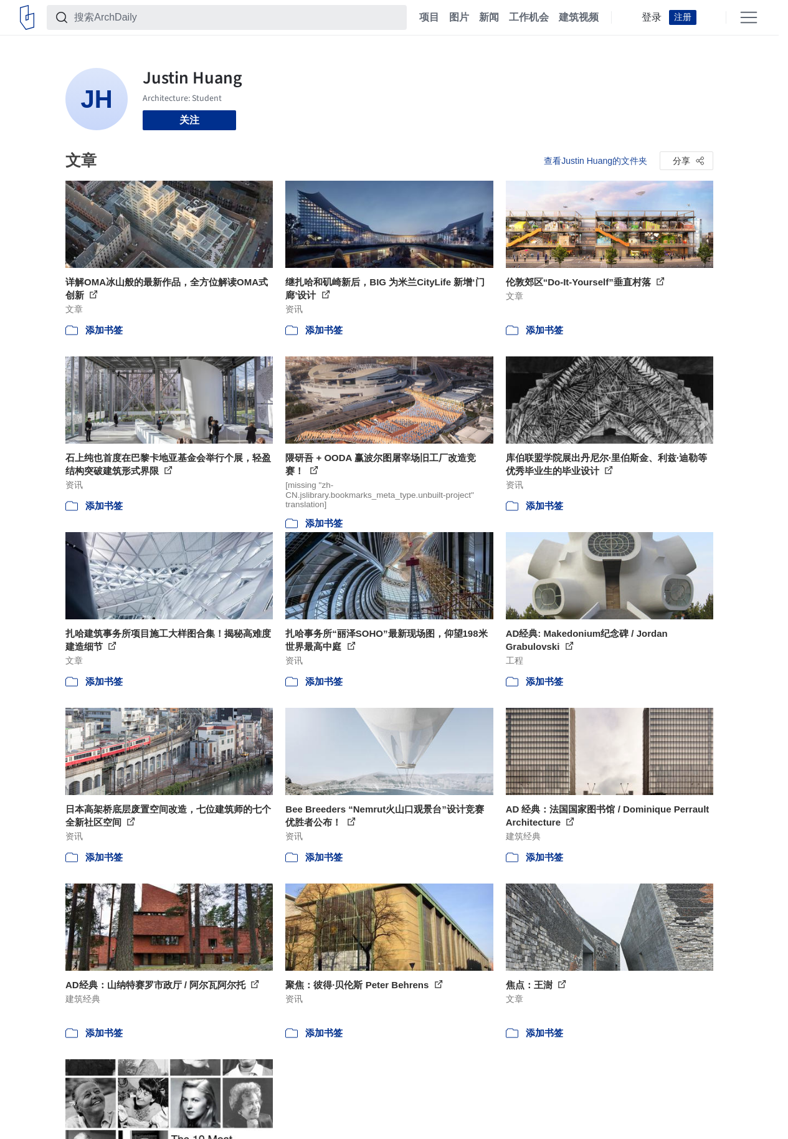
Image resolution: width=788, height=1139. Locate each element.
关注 (189, 120)
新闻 (489, 17)
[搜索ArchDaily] (236, 17)
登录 (652, 17)
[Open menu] (749, 17)
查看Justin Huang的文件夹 (595, 160)
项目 (429, 17)
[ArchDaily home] (27, 17)
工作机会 (529, 17)
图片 (459, 17)
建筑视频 (579, 17)
